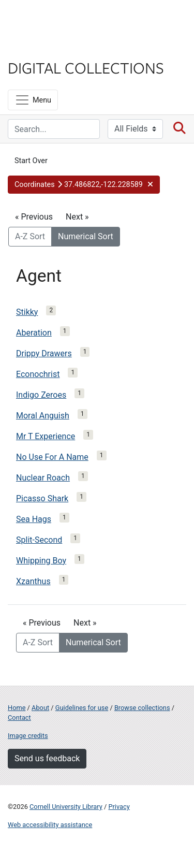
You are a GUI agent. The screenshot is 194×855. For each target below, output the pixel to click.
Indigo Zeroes (41, 395)
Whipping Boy (41, 561)
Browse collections (142, 708)
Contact (19, 717)
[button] (84, 185)
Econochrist (37, 374)
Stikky (27, 312)
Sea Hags (33, 519)
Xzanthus (33, 581)
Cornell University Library (65, 806)
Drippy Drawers (44, 353)
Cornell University (59, 20)
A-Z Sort (30, 236)
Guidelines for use (81, 708)
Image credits (28, 736)
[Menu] (33, 100)
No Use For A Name (52, 457)
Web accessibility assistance (50, 825)
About (40, 708)
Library (39, 47)
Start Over (31, 160)
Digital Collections (86, 67)
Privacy (118, 806)
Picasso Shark (42, 498)
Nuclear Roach (43, 478)
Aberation (34, 333)
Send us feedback (47, 758)
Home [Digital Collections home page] (16, 708)
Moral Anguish (42, 416)
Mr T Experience (45, 436)
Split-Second (39, 540)
